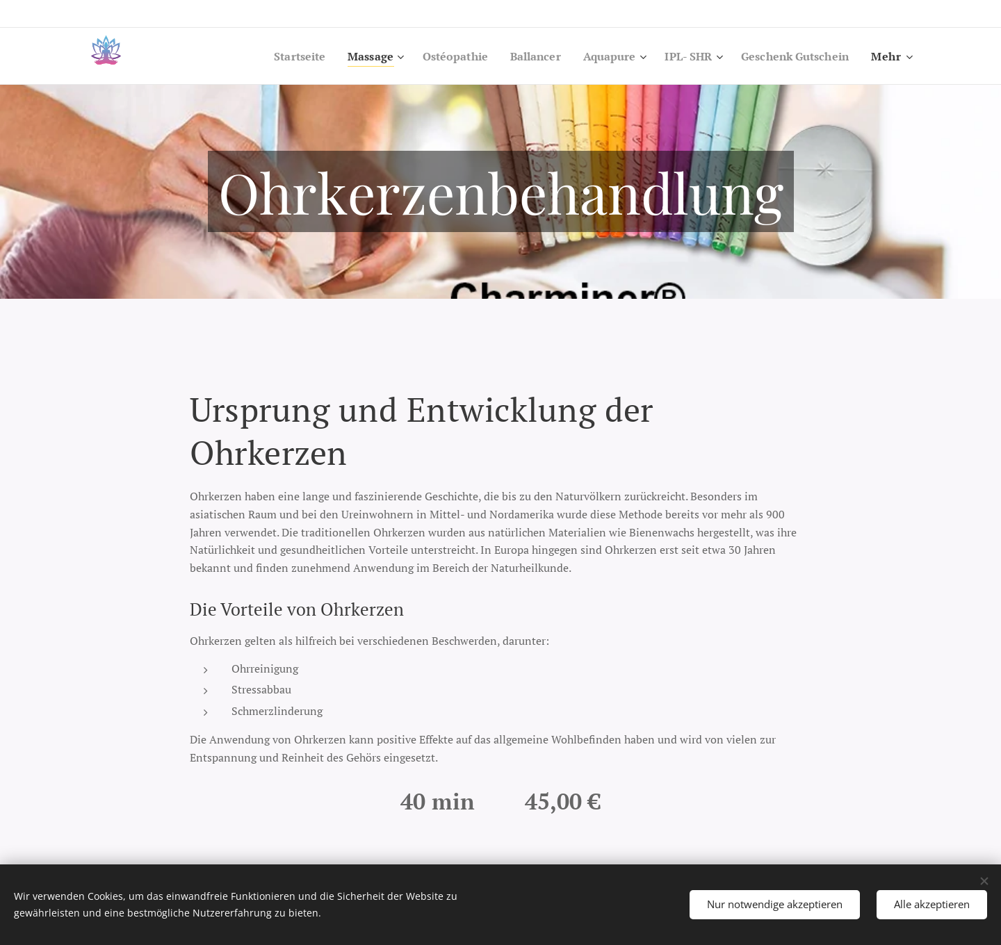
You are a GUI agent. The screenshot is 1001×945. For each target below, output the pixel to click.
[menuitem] (271, 56)
